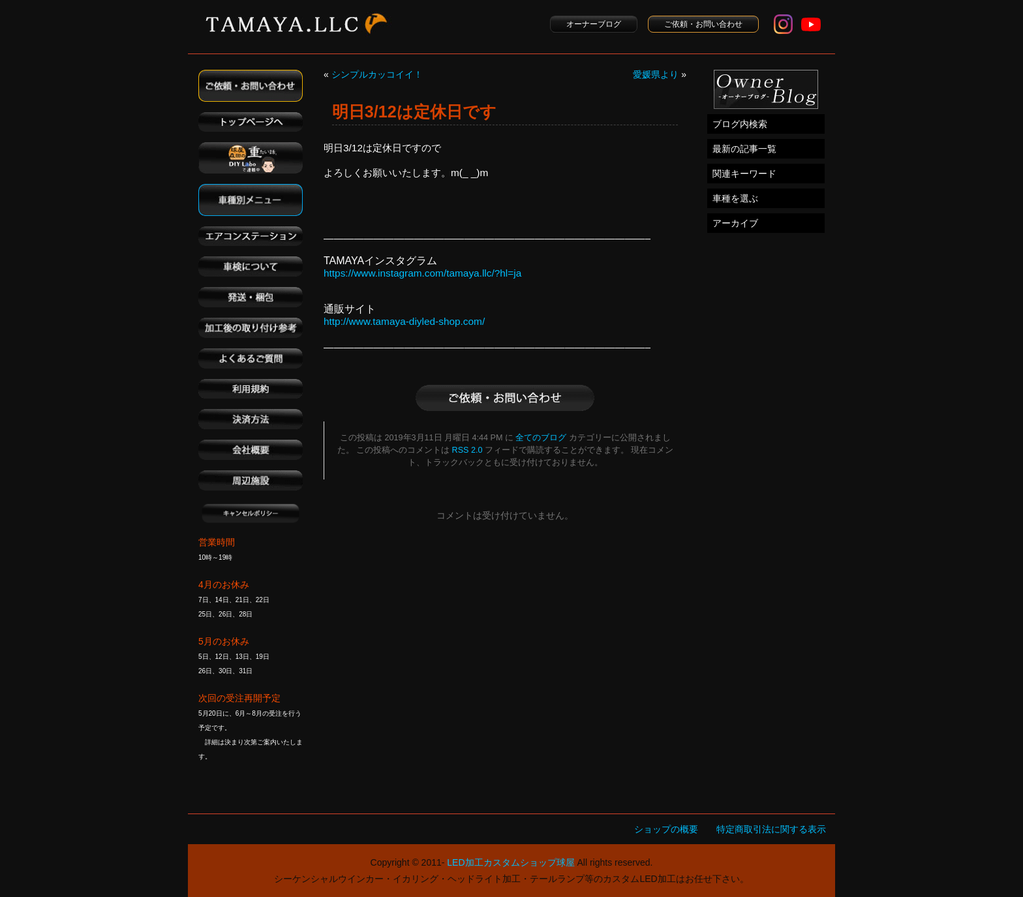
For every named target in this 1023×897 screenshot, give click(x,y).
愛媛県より (656, 74)
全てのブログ (540, 437)
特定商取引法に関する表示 (771, 829)
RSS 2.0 (467, 450)
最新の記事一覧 (744, 149)
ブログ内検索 (739, 124)
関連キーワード (744, 173)
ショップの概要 (666, 829)
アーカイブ (735, 223)
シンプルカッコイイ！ (377, 74)
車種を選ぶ (735, 198)
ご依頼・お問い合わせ (703, 24)
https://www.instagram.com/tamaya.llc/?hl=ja (422, 273)
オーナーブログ (593, 24)
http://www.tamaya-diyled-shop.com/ (404, 321)
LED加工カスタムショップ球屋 (510, 862)
